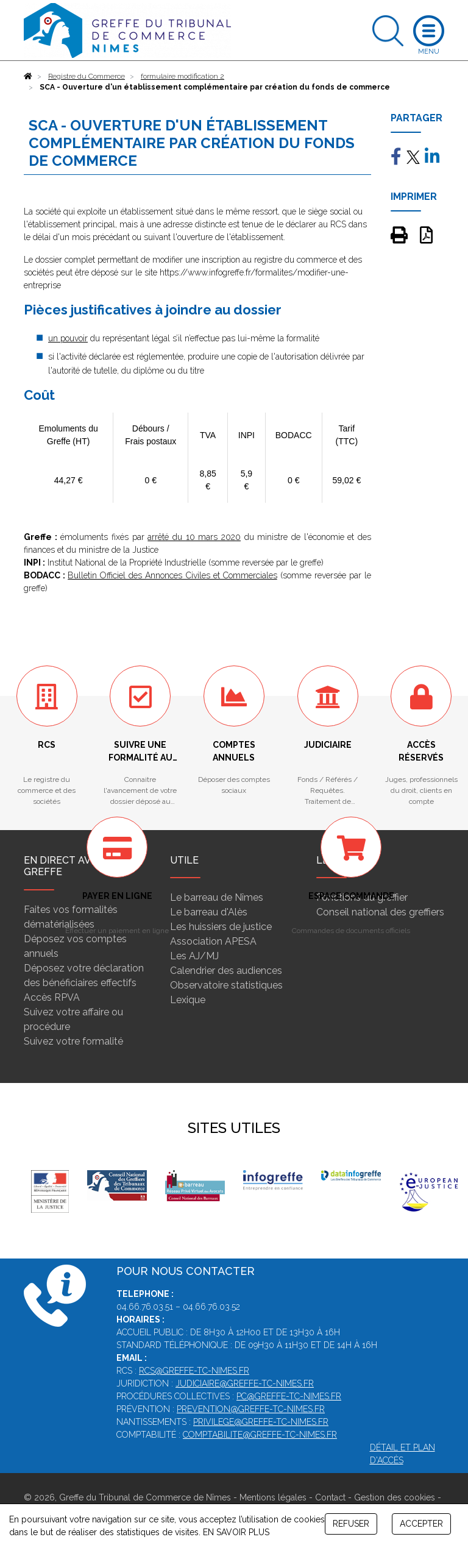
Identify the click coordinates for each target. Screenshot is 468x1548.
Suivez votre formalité (73, 1041)
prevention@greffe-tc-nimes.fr (251, 1409)
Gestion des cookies (394, 1497)
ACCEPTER (421, 1523)
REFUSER (351, 1523)
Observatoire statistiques (226, 985)
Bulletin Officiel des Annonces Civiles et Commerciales (172, 575)
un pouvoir (68, 338)
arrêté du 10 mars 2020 (194, 537)
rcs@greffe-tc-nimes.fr (194, 1371)
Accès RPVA (52, 997)
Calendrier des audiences (226, 970)
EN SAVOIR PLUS (236, 1532)
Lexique (187, 1000)
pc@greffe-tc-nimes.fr (288, 1396)
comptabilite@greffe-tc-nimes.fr (260, 1435)
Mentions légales (273, 1497)
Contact (330, 1497)
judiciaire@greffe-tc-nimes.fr (245, 1383)
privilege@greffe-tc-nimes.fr (260, 1422)
